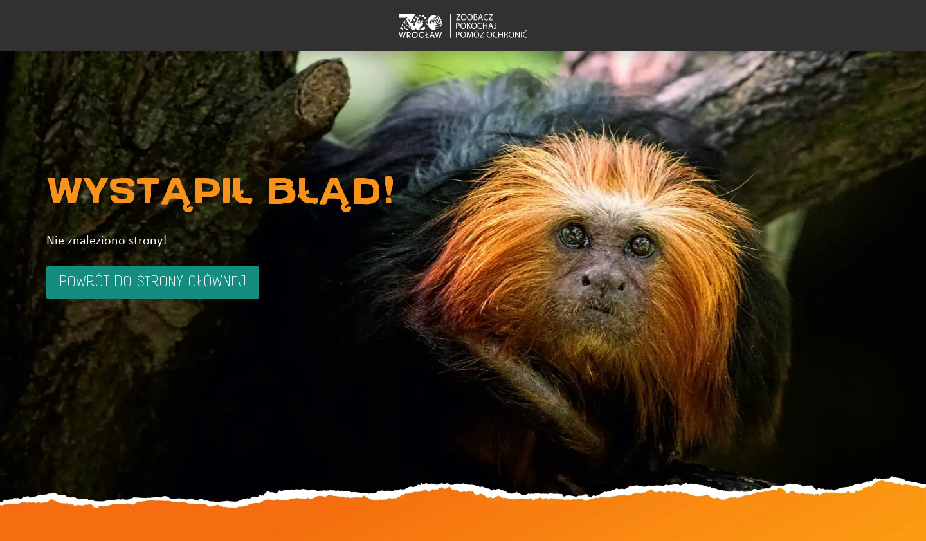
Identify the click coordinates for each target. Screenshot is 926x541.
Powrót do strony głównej (152, 282)
